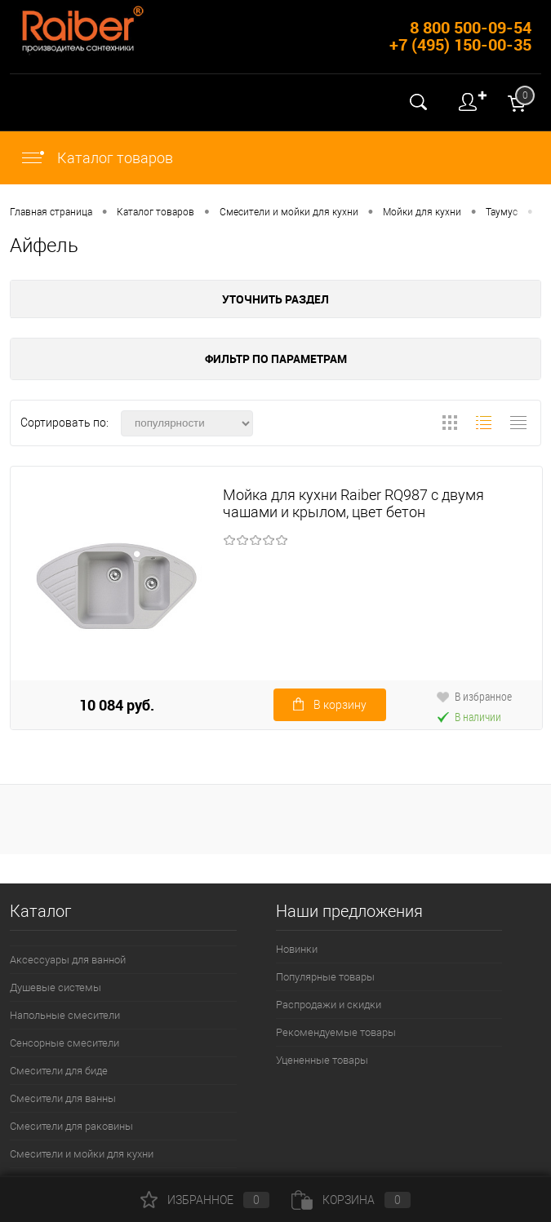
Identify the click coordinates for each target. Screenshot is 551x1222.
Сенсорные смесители (64, 1043)
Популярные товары (325, 977)
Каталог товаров (96, 157)
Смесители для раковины (71, 1126)
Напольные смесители (65, 1015)
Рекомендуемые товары (336, 1032)
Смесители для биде (59, 1071)
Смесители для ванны (63, 1098)
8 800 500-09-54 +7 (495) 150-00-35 (460, 35)
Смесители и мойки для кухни (81, 1154)
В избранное (474, 696)
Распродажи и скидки (328, 1004)
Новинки (297, 949)
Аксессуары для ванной (68, 960)
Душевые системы (55, 987)
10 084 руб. (116, 705)
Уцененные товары (322, 1060)
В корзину (330, 704)
